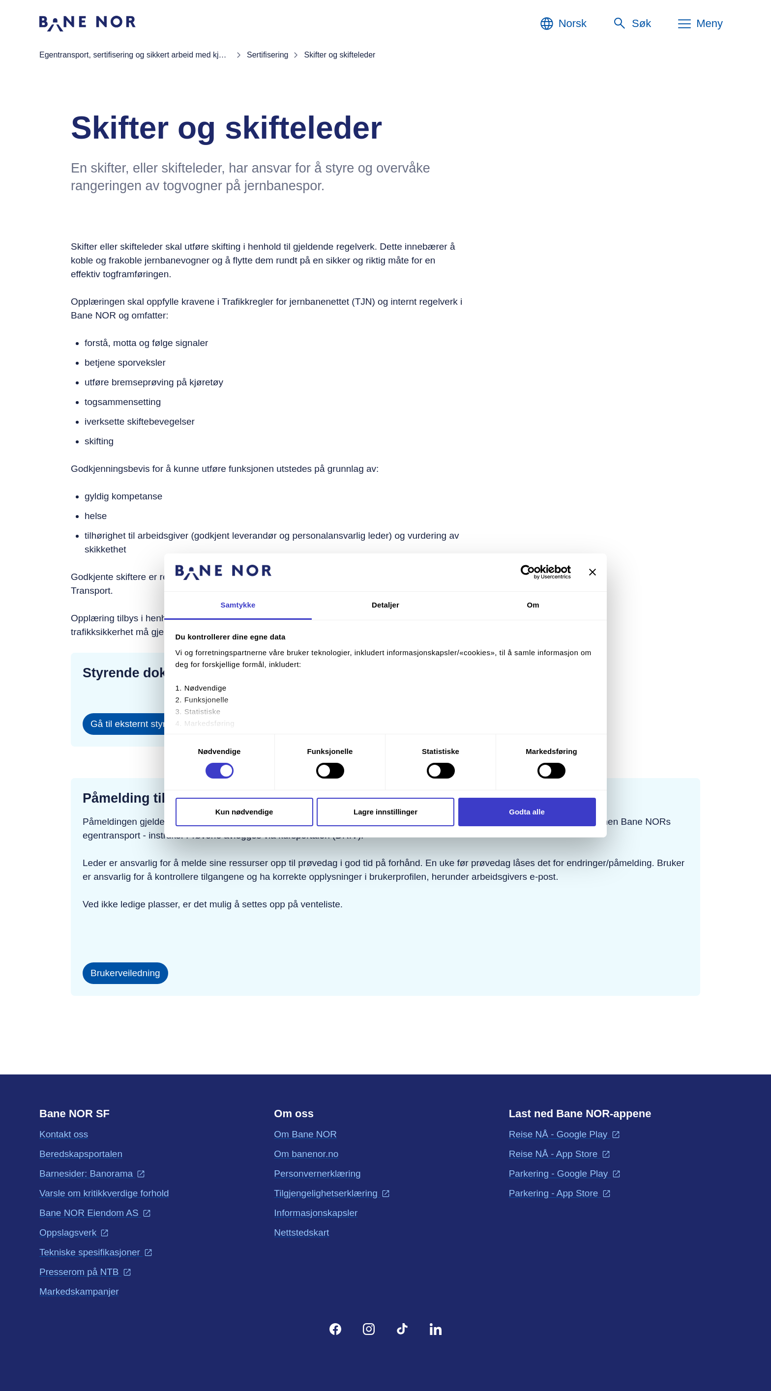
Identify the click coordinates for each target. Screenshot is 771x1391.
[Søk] (631, 23)
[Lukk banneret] (592, 572)
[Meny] (700, 23)
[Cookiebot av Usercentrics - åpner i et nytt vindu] (528, 572)
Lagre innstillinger (385, 812)
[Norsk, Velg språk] (562, 23)
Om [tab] (533, 605)
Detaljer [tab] (385, 605)
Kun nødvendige (244, 812)
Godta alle (527, 812)
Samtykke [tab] (238, 605)
